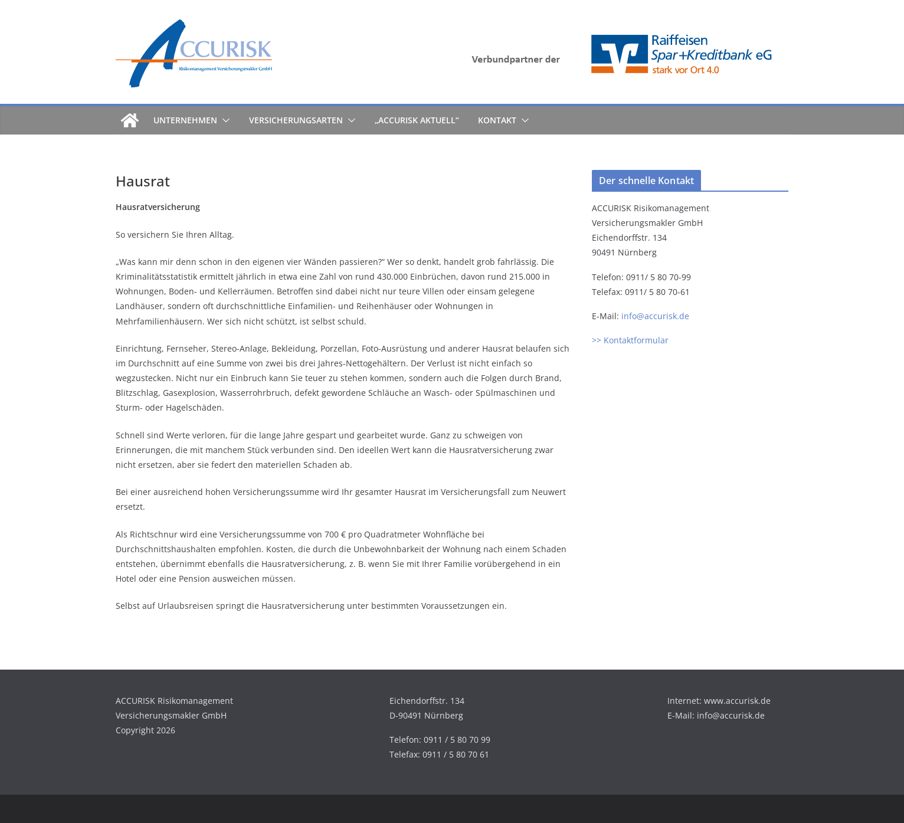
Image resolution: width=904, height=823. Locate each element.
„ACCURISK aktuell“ (417, 120)
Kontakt (497, 120)
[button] (223, 120)
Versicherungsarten (296, 120)
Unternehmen (185, 120)
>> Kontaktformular (630, 340)
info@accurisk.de (655, 316)
